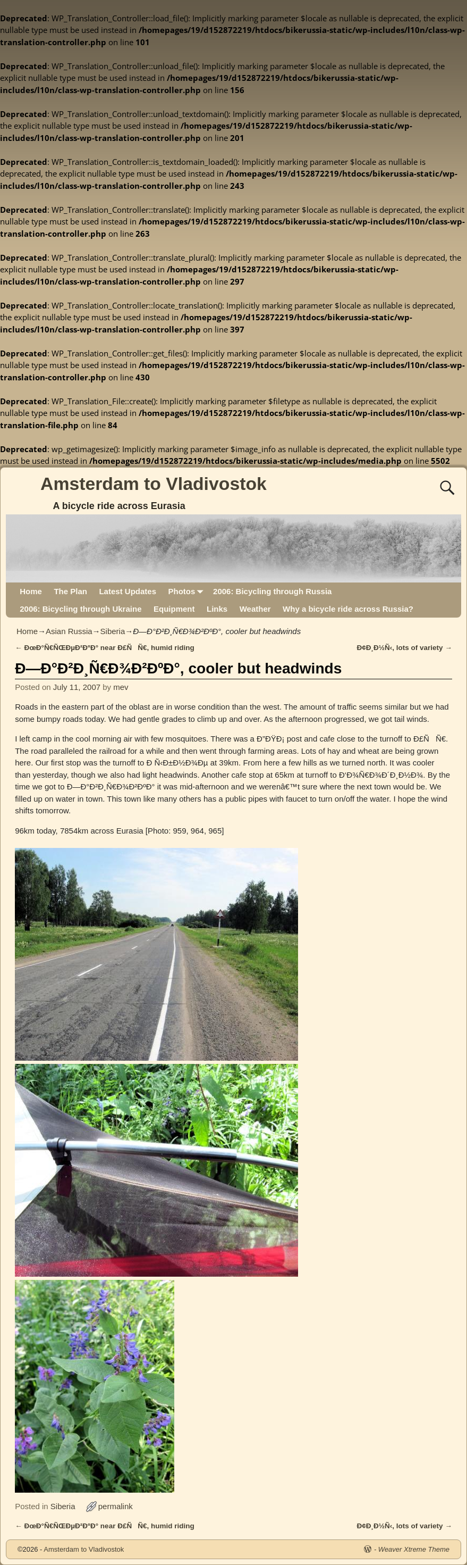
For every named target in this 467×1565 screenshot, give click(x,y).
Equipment (174, 608)
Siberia (112, 631)
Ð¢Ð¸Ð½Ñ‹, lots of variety (404, 648)
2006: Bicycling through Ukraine (80, 608)
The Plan (70, 591)
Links (217, 608)
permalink (115, 1506)
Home (31, 591)
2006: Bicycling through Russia (272, 591)
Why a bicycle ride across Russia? (348, 608)
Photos (187, 591)
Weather (255, 608)
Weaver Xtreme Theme (413, 1549)
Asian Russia (69, 631)
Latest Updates (127, 591)
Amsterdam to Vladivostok (153, 483)
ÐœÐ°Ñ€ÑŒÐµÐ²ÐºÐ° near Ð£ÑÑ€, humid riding (104, 648)
